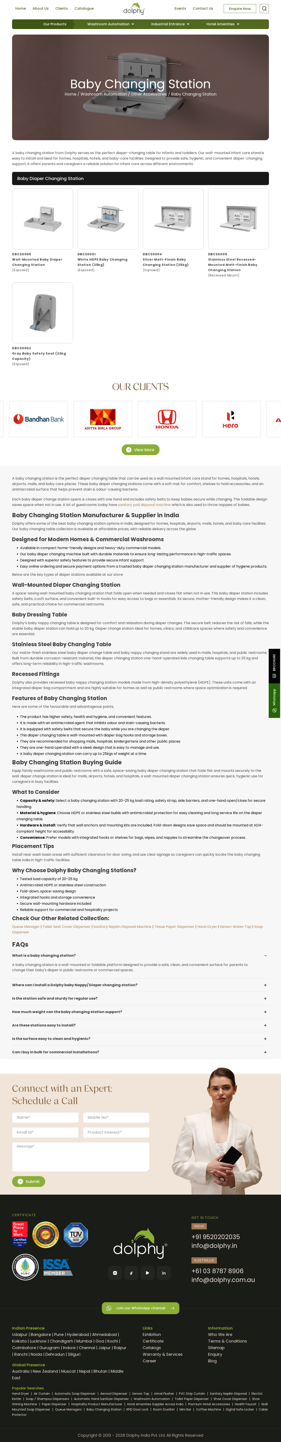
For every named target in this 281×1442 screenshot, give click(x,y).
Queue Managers (69, 1409)
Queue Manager (26, 926)
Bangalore (41, 1334)
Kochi (112, 1341)
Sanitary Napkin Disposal (229, 1393)
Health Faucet (246, 1404)
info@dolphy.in (214, 1246)
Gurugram (49, 1347)
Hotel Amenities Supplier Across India (155, 1404)
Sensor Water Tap (235, 926)
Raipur (120, 1347)
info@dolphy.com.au (223, 1280)
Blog (212, 1361)
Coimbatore (24, 1347)
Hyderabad (78, 1334)
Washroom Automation (108, 24)
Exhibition (152, 1334)
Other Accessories (149, 94)
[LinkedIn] (164, 1273)
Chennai (87, 1347)
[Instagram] (115, 1273)
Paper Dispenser (54, 1404)
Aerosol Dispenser (114, 1393)
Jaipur (104, 1347)
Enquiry (215, 1354)
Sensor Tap (141, 1393)
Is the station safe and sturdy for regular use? (54, 998)
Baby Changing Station (193, 94)
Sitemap (216, 1347)
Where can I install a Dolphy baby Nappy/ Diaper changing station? (74, 985)
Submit (29, 1181)
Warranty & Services (163, 1354)
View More (140, 450)
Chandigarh (61, 1341)
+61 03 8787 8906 (217, 1271)
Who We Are (220, 1334)
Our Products (55, 24)
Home (20, 8)
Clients (61, 8)
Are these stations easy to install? (44, 1025)
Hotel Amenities (221, 24)
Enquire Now (240, 8)
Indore (69, 1347)
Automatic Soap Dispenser (75, 1393)
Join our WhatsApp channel (140, 1308)
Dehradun (55, 1354)
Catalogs (152, 1347)
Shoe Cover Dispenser (231, 1399)
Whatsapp (274, 701)
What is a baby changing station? (44, 955)
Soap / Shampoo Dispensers (48, 1399)
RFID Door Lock (137, 1409)
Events (180, 8)
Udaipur (19, 1334)
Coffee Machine (209, 1409)
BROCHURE (274, 666)
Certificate (153, 1341)
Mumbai (84, 1341)
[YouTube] (147, 1273)
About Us (40, 8)
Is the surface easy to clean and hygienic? (51, 1038)
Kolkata (19, 1341)
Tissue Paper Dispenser (174, 926)
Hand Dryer (207, 926)
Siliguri (74, 1354)
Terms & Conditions (227, 1341)
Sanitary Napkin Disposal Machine (122, 926)
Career (149, 1361)
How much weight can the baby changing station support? (67, 1011)
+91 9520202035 (215, 1237)
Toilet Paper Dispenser (192, 1399)
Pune (59, 1334)
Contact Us (203, 8)
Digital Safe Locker (240, 1409)
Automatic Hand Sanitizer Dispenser (102, 1399)
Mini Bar (186, 1409)
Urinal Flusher (164, 1393)
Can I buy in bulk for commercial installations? (55, 1052)
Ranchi (20, 1354)
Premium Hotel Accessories (209, 1404)
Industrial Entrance (168, 24)
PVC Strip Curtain (192, 1393)
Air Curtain (42, 1393)
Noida (36, 1354)
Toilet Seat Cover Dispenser (67, 926)
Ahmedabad (104, 1334)
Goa (99, 1341)
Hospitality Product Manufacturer (97, 1404)
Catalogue (84, 8)
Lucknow (38, 1341)
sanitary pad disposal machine (144, 504)
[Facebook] (131, 1273)
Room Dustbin (164, 1409)
